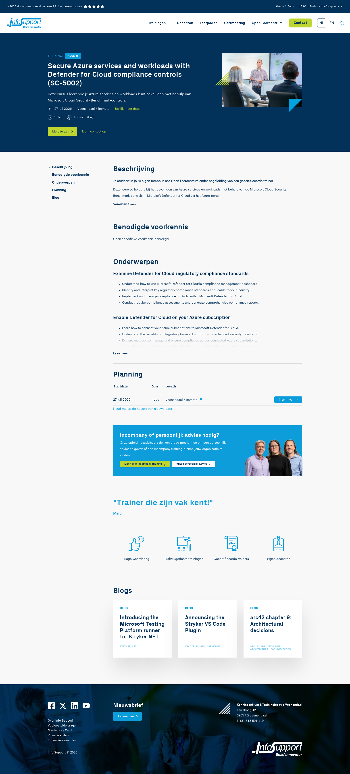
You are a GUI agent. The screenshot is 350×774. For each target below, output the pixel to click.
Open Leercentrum (267, 23)
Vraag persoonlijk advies (191, 464)
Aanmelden (126, 716)
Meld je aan (60, 131)
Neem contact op (93, 131)
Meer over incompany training (143, 464)
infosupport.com (333, 6)
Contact (300, 23)
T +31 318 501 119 (250, 721)
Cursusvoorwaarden (62, 740)
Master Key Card (60, 730)
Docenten (185, 23)
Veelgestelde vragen (62, 725)
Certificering (234, 23)
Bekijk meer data (127, 108)
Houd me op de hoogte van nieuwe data (142, 408)
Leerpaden (208, 23)
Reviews (315, 6)
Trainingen (159, 23)
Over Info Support (286, 6)
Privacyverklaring (60, 735)
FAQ (303, 6)
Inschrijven (286, 399)
